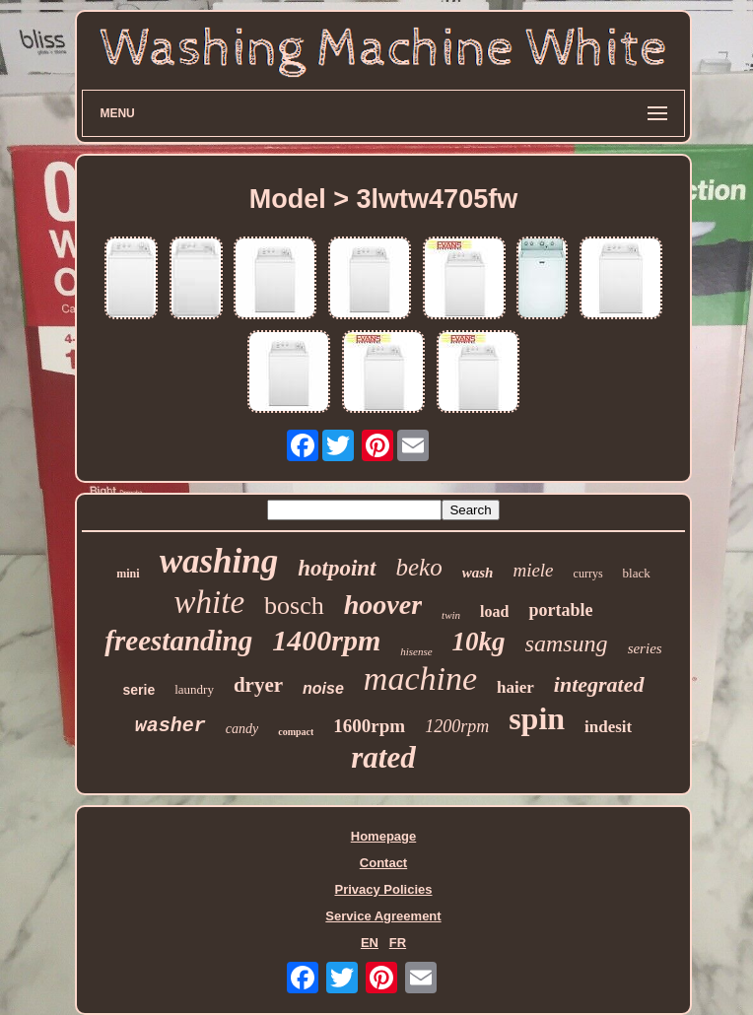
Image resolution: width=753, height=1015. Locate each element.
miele (533, 570)
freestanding (178, 640)
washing (219, 561)
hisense (416, 651)
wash (478, 572)
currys (588, 573)
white (209, 602)
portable (560, 610)
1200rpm (457, 726)
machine (420, 678)
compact (295, 731)
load (494, 611)
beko (419, 567)
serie (138, 690)
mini (127, 573)
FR (397, 942)
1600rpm (369, 725)
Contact (383, 862)
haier (515, 687)
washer (170, 725)
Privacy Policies (383, 889)
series (645, 648)
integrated (599, 684)
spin (537, 718)
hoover (383, 604)
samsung (566, 643)
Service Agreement (383, 916)
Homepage (383, 836)
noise (323, 688)
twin (451, 615)
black (636, 573)
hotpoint (337, 568)
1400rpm (326, 640)
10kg (479, 641)
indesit (608, 726)
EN (369, 942)
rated (383, 757)
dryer (258, 685)
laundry (194, 689)
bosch (294, 605)
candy (242, 728)
